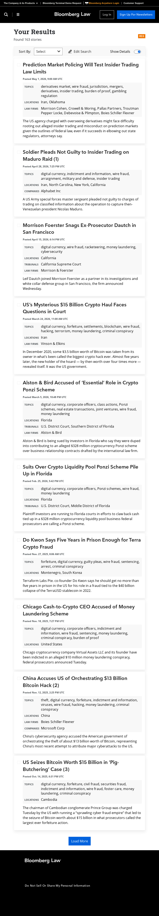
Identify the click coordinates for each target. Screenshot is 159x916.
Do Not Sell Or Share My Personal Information (57, 886)
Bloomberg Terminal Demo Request (62, 3)
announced (63, 662)
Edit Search (79, 51)
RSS (141, 36)
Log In (107, 15)
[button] (22, 3)
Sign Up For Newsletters (136, 15)
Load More (79, 841)
